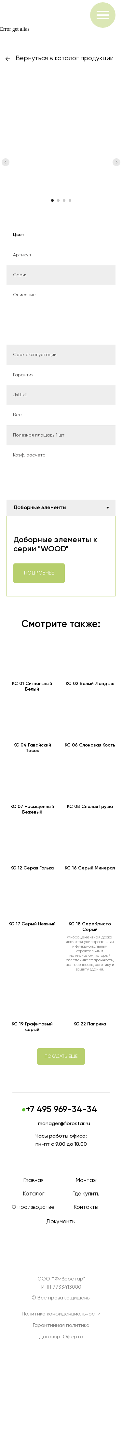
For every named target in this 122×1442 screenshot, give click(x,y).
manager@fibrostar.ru (64, 1123)
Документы (60, 1222)
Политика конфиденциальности (61, 1314)
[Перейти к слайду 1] (52, 200)
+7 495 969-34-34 (61, 1109)
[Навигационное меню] (103, 15)
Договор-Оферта (61, 1337)
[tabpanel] (61, 556)
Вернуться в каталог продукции (65, 58)
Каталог (33, 1194)
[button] (61, 1056)
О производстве (33, 1207)
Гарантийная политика (61, 1325)
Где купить (85, 1194)
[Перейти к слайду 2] (58, 200)
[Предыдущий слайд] (5, 162)
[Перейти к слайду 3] (64, 200)
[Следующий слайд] (116, 162)
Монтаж (86, 1180)
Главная (33, 1180)
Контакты (86, 1207)
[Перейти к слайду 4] (70, 200)
